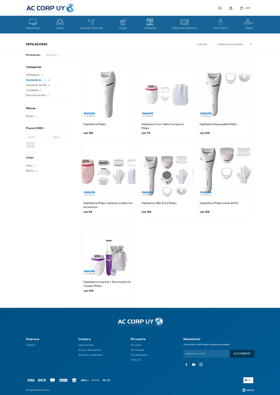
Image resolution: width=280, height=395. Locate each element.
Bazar (249, 28)
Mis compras (137, 350)
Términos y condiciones (90, 354)
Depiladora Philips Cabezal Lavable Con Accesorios (108, 205)
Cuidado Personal (91, 28)
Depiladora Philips (94, 124)
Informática (220, 28)
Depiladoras (51, 55)
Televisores (33, 28)
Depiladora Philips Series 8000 (219, 203)
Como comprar (86, 345)
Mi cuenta (136, 345)
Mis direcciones (139, 354)
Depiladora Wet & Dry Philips (159, 203)
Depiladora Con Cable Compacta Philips (162, 126)
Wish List (135, 359)
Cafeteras (149, 28)
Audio (60, 28)
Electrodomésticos (184, 28)
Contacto (30, 345)
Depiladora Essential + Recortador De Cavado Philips (107, 284)
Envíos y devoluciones (89, 350)
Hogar (123, 28)
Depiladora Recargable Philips (218, 124)
